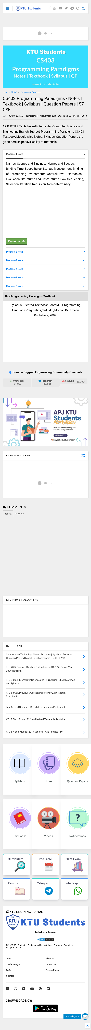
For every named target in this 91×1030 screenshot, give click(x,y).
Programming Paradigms (31, 92)
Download (16, 241)
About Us (50, 958)
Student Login (13, 964)
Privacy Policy (52, 970)
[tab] (45, 154)
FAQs (8, 970)
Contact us (51, 964)
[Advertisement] (45, 213)
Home (5, 92)
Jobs (8, 958)
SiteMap (10, 976)
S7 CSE (14, 92)
